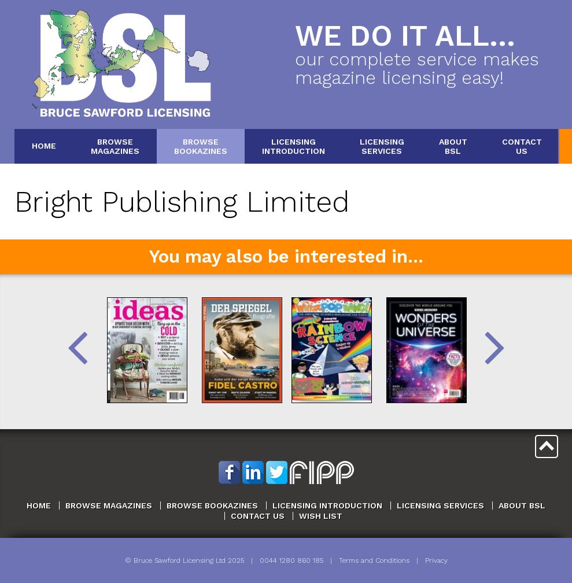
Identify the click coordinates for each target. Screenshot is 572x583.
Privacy (436, 560)
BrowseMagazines (115, 146)
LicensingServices (382, 146)
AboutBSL (453, 146)
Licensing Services (440, 505)
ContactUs (522, 146)
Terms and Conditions (374, 560)
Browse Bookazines (212, 505)
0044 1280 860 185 (291, 560)
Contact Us (258, 516)
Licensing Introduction (327, 505)
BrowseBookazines (200, 146)
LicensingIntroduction (293, 146)
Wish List (320, 516)
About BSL (522, 505)
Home (44, 145)
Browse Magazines (108, 505)
